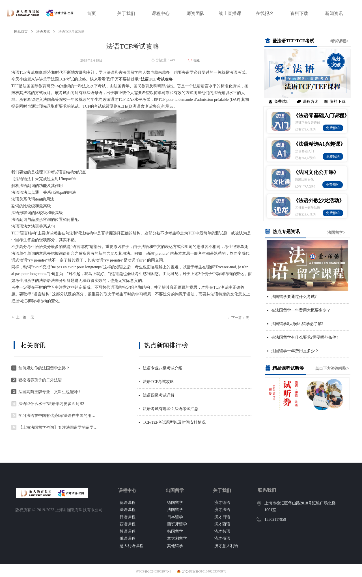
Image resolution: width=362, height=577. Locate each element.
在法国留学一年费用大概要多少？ (301, 310)
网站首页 (21, 32)
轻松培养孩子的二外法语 (40, 380)
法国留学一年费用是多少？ (295, 351)
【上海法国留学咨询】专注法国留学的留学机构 (58, 427)
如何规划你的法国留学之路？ (44, 368)
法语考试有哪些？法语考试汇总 (170, 409)
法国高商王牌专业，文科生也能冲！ (50, 392)
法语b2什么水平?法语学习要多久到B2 (51, 404)
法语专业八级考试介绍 (162, 368)
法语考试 (43, 32)
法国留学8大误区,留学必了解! (297, 324)
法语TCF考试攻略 (158, 382)
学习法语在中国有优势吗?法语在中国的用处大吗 (58, 415)
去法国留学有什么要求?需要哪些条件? (304, 337)
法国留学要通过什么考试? (293, 297)
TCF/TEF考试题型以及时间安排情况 (174, 422)
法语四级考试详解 (158, 395)
